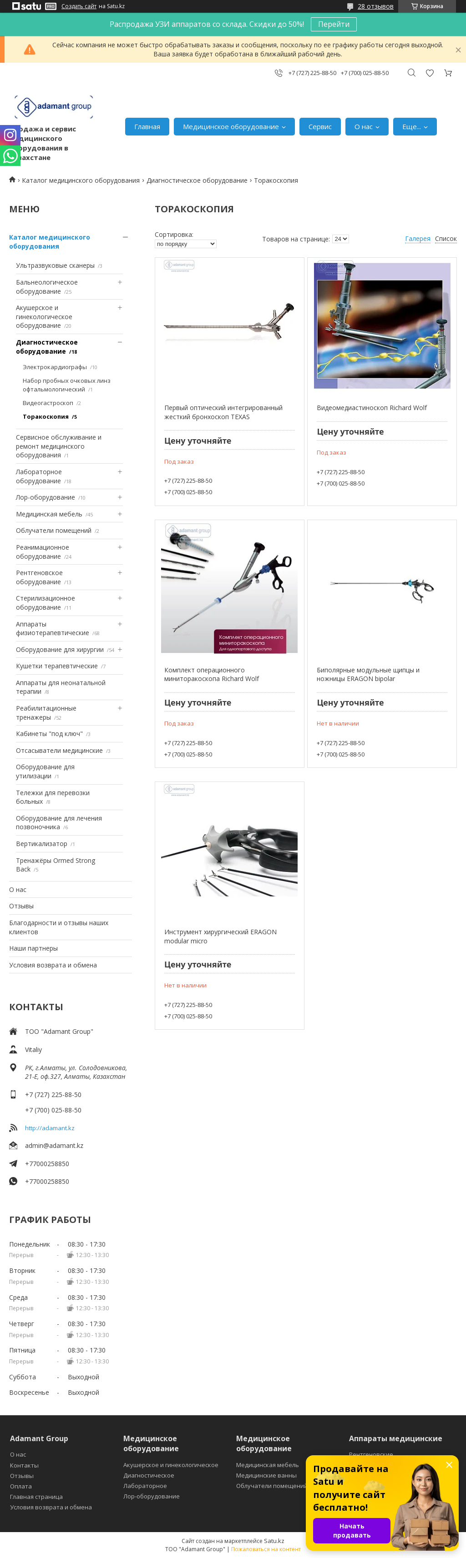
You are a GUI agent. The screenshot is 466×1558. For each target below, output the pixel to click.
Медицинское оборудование (231, 126)
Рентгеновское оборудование (39, 577)
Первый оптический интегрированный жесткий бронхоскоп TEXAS (223, 412)
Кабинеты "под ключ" (49, 733)
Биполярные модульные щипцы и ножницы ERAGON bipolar (368, 674)
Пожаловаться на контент (266, 1549)
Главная (147, 126)
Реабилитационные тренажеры (46, 712)
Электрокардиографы (55, 367)
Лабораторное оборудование (39, 476)
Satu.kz (274, 1541)
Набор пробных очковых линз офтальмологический (67, 385)
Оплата (21, 1486)
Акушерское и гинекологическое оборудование (44, 316)
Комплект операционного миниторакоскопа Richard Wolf (211, 674)
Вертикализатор (41, 843)
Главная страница (36, 1497)
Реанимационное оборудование (42, 552)
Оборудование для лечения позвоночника (59, 823)
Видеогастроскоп (48, 403)
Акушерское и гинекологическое (170, 1465)
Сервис (320, 126)
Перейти (334, 24)
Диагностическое (148, 1475)
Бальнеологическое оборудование (47, 287)
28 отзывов (376, 6)
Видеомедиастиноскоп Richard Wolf (372, 407)
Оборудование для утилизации (45, 771)
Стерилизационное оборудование (45, 602)
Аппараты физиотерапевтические (52, 628)
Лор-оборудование (45, 497)
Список (446, 238)
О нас (364, 126)
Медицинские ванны (266, 1475)
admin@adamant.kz (54, 1145)
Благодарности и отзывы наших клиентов (58, 927)
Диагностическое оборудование (197, 180)
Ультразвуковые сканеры (55, 265)
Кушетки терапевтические (57, 665)
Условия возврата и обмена (53, 965)
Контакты (24, 1465)
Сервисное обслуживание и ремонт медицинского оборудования (58, 446)
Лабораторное (145, 1486)
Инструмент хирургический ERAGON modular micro (220, 936)
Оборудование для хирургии (60, 649)
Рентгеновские (371, 1454)
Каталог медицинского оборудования (81, 180)
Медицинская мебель (49, 514)
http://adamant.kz (50, 1128)
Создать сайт (78, 6)
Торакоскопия (46, 416)
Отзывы (21, 906)
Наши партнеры (33, 948)
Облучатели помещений (53, 530)
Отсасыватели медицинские (59, 750)
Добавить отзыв (429, 73)
